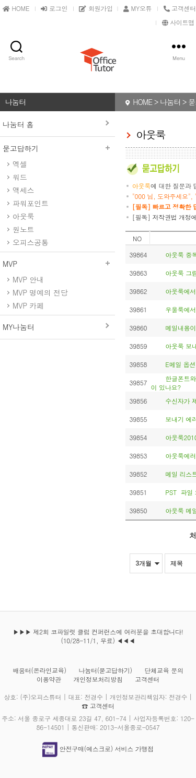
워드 (20, 177)
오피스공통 (31, 242)
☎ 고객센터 (98, 705)
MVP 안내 (28, 279)
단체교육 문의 (164, 670)
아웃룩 (23, 216)
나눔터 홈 (18, 124)
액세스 (23, 190)
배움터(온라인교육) (39, 670)
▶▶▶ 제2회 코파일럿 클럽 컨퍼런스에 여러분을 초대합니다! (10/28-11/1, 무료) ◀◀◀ (98, 636)
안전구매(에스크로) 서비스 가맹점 (98, 748)
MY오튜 (137, 8)
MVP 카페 (28, 305)
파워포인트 (31, 203)
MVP (57, 263)
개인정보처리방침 (98, 679)
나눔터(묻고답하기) (105, 670)
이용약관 (49, 679)
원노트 (23, 229)
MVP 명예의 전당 (40, 292)
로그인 (54, 8)
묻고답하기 (57, 148)
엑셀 (20, 164)
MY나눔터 (18, 327)
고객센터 (147, 679)
